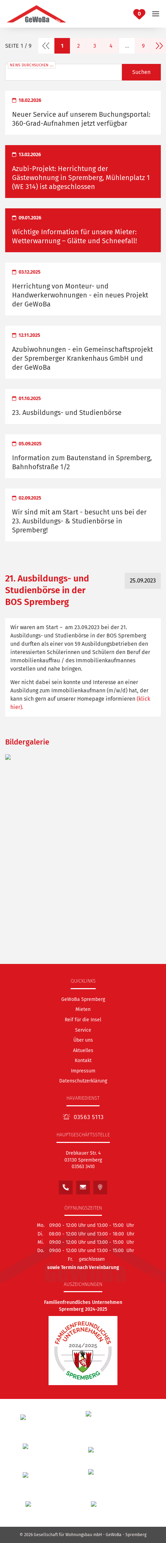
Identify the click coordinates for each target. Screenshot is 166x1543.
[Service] (83, 1030)
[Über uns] (83, 1040)
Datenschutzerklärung (83, 1081)
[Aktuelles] (83, 1050)
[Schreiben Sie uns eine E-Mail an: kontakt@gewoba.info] (83, 1186)
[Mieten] (83, 1009)
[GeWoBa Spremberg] (83, 999)
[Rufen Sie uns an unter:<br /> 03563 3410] (66, 1186)
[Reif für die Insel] (83, 1020)
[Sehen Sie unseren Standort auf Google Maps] (100, 1186)
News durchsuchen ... (31, 65)
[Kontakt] (83, 1060)
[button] (155, 13)
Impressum (83, 1071)
